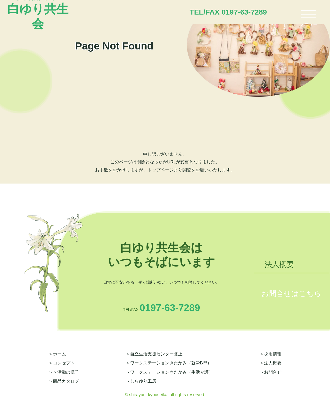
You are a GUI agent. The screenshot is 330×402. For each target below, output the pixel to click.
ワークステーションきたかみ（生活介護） (171, 372)
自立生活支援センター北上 (156, 354)
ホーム (59, 354)
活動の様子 (68, 372)
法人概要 (279, 264)
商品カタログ (66, 381)
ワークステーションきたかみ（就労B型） (171, 363)
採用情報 (272, 354)
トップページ (161, 170)
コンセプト (64, 363)
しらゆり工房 (143, 381)
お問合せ (272, 372)
